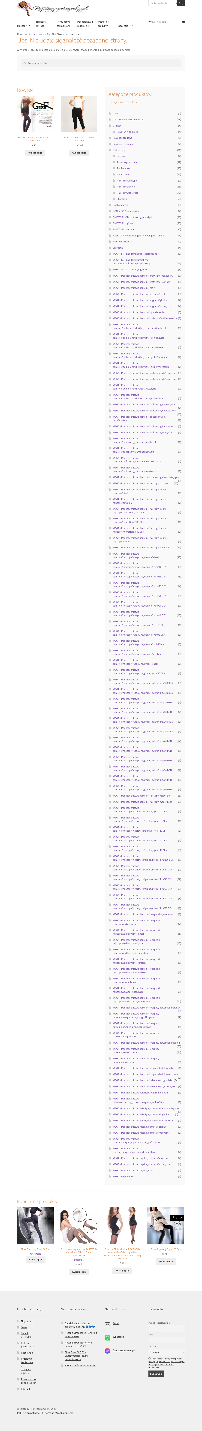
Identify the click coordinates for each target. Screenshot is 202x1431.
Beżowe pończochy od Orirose (81, 1365)
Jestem (152, 1346)
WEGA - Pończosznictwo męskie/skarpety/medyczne (141, 1132)
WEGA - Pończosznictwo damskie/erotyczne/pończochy (143, 275)
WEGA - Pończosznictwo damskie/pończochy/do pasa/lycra (145, 410)
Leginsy (121, 156)
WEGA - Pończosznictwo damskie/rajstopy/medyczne (141, 795)
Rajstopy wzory (121, 241)
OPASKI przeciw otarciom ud (128, 119)
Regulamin (27, 1352)
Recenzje (123, 25)
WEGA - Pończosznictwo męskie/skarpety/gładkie (139, 1126)
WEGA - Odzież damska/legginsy (130, 269)
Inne (115, 113)
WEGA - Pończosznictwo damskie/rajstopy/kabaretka (142, 547)
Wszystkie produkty (103, 23)
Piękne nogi (119, 150)
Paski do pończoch (127, 162)
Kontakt (25, 1388)
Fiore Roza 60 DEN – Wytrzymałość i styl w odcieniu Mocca (76, 1356)
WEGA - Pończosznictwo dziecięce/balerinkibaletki (140, 1092)
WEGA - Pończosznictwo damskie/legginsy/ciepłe (139, 294)
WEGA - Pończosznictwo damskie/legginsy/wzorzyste (142, 306)
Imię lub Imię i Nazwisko (159, 1322)
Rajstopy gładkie (126, 186)
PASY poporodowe (122, 137)
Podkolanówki (124, 168)
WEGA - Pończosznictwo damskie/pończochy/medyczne (143, 432)
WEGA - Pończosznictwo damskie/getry (134, 287)
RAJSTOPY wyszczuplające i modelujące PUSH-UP (139, 235)
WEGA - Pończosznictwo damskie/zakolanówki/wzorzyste (144, 1086)
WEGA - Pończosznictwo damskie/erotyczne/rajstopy (141, 281)
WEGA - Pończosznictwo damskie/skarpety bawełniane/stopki (146, 1042)
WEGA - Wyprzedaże (123, 1176)
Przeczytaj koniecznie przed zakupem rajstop (27, 1366)
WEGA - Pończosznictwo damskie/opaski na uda (138, 312)
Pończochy (123, 174)
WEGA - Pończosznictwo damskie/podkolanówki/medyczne (145, 372)
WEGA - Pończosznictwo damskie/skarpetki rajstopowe (143, 914)
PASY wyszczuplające (124, 143)
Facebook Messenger (124, 1350)
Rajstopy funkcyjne (127, 180)
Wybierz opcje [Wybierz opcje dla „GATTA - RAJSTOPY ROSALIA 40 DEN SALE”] (35, 152)
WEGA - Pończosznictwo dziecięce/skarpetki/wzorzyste (143, 1120)
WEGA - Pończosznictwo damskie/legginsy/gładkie (140, 300)
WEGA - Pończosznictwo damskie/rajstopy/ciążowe (140, 483)
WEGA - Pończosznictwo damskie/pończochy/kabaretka (143, 426)
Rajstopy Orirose (41, 23)
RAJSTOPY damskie (127, 131)
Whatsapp (118, 1336)
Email (116, 1323)
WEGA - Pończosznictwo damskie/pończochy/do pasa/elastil (145, 404)
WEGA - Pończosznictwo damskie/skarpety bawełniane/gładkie (147, 1007)
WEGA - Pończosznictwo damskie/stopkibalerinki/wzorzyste (145, 1074)
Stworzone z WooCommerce (57, 1412)
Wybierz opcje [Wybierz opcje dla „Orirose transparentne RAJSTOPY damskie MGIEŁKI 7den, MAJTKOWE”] (79, 1271)
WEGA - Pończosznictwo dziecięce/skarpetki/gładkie (141, 1114)
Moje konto (27, 1321)
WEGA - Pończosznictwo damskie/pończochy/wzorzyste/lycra (146, 477)
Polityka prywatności (28, 1412)
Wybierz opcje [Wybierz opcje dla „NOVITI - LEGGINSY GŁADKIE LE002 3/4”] (79, 152)
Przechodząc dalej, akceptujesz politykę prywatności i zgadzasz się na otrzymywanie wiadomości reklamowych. (166, 1363)
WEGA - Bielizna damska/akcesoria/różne (135, 253)
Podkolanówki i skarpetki (85, 23)
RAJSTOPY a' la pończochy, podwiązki (133, 217)
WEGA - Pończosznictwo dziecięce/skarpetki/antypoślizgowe (146, 1108)
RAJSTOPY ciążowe (123, 223)
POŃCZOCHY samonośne (126, 211)
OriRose (117, 125)
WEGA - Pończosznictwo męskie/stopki (134, 1170)
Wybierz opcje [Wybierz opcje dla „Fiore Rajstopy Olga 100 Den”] (166, 1261)
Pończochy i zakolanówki (63, 23)
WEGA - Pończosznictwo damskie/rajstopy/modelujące (142, 801)
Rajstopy (22, 25)
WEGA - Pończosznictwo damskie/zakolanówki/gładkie (142, 1080)
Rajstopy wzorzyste (127, 192)
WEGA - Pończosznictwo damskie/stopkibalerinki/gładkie (144, 1068)
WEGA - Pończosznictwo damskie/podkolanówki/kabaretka (145, 318)
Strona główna (36, 34)
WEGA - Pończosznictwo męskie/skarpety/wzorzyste (141, 1164)
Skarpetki (122, 198)
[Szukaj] (181, 3)
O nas (24, 1327)
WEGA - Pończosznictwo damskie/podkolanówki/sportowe (144, 378)
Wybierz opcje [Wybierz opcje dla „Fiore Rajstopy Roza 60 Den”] (35, 1259)
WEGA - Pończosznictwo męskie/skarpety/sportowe (141, 1158)
